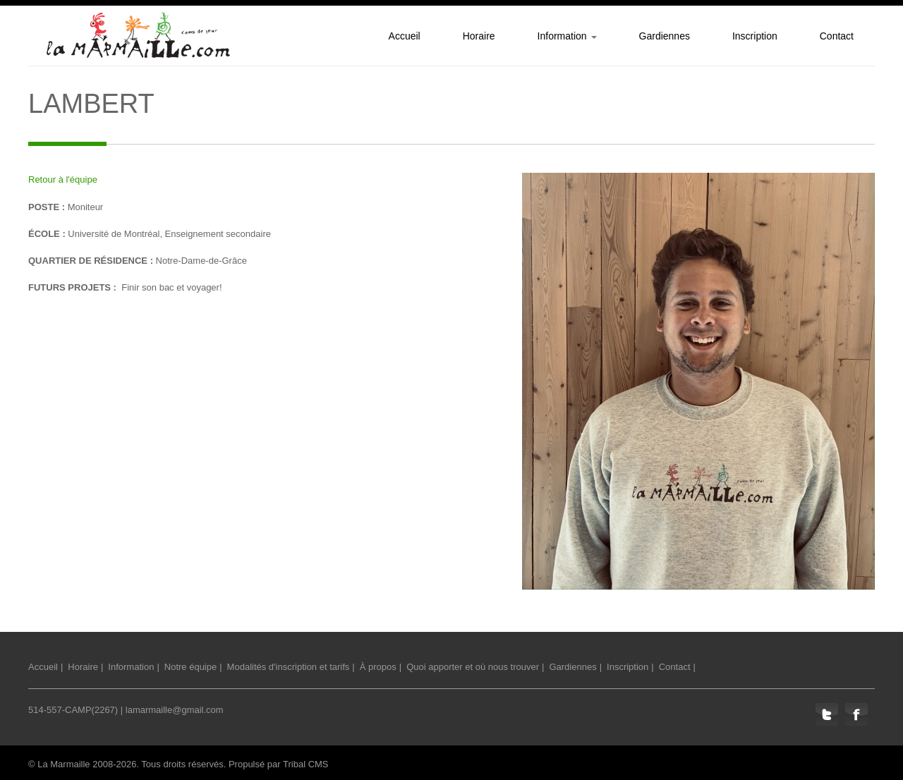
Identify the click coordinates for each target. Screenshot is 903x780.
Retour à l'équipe (62, 179)
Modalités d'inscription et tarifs (288, 667)
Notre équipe (190, 667)
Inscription (627, 667)
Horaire (83, 667)
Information (131, 667)
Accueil (43, 667)
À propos (378, 667)
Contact (675, 667)
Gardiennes (572, 667)
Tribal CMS (306, 764)
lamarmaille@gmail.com (175, 710)
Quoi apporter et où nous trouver (472, 667)
